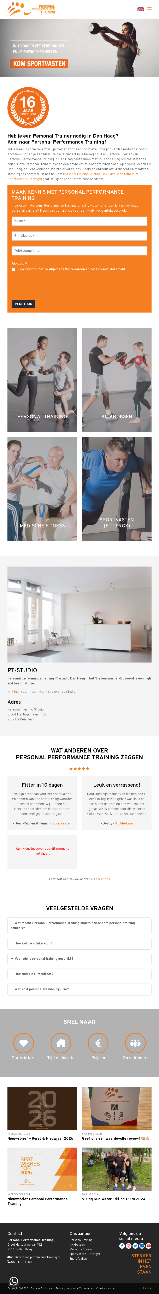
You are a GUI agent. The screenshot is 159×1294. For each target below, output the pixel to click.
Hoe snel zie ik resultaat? (32, 974)
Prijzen (98, 1058)
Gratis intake (24, 1058)
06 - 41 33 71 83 (19, 1262)
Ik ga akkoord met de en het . (71, 269)
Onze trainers (135, 1058)
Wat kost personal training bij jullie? (40, 989)
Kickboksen (99, 174)
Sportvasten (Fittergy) (24, 179)
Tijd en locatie (61, 1058)
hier (17, 692)
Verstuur (23, 304)
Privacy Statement (110, 269)
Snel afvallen (78, 1259)
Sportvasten (61, 824)
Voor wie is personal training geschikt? (42, 959)
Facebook (103, 879)
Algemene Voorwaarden (67, 269)
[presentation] (43, 288)
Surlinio (147, 1288)
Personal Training (76, 174)
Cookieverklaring (105, 1288)
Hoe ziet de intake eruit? (32, 944)
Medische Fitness (122, 174)
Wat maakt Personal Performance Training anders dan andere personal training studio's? (73, 925)
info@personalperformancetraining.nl (33, 1257)
